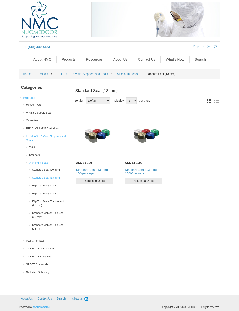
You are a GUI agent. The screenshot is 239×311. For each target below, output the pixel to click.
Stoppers (34, 154)
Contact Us (146, 59)
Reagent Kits (33, 104)
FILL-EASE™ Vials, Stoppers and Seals (46, 138)
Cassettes (32, 120)
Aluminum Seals (38, 162)
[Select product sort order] (98, 100)
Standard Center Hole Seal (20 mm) (48, 214)
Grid (209, 100)
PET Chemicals (35, 240)
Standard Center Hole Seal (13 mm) (48, 226)
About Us (120, 59)
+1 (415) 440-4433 (36, 47)
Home (27, 74)
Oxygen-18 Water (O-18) (40, 248)
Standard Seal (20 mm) (46, 169)
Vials (32, 146)
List (216, 100)
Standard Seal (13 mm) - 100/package (93, 171)
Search (200, 59)
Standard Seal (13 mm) (46, 177)
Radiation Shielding (37, 272)
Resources (94, 59)
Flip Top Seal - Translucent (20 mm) (48, 203)
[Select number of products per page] (131, 100)
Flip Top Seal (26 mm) (45, 193)
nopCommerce (41, 307)
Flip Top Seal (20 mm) (45, 185)
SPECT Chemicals (37, 264)
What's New (175, 59)
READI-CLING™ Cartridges (42, 128)
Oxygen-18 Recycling (39, 256)
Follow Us (80, 298)
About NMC (42, 59)
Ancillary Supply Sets (38, 112)
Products (69, 59)
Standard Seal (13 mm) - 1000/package (142, 171)
